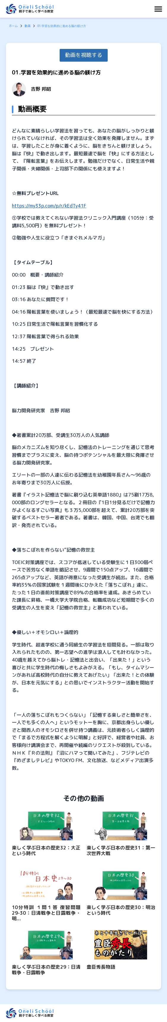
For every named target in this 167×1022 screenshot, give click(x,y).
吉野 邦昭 (41, 89)
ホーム (13, 26)
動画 (28, 26)
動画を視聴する (83, 55)
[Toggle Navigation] (160, 9)
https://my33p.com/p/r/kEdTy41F (49, 205)
